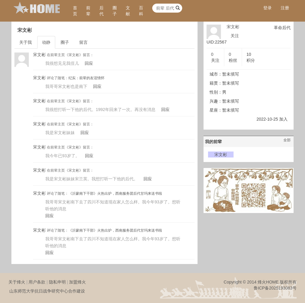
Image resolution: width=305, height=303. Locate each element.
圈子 (115, 10)
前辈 (88, 10)
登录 (267, 7)
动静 (46, 42)
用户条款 (37, 282)
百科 (141, 10)
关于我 (25, 42)
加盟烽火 (77, 282)
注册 (285, 7)
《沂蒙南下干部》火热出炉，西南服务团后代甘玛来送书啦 (115, 193)
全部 (287, 140)
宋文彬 (39, 54)
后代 (101, 10)
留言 (83, 42)
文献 (128, 10)
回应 (89, 63)
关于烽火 (16, 282)
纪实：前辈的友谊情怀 (86, 78)
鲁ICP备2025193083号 (275, 288)
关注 (235, 35)
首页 (75, 10)
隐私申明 (57, 282)
